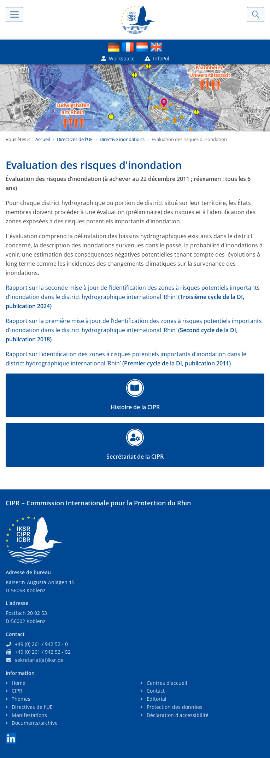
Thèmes (20, 698)
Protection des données (173, 707)
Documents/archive (34, 722)
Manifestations (28, 715)
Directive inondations (122, 139)
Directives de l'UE (75, 139)
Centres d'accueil (166, 683)
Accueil (42, 139)
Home (17, 683)
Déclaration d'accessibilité (177, 715)
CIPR (16, 690)
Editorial (155, 698)
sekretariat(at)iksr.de (39, 660)
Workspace (118, 58)
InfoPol (157, 58)
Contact (155, 690)
